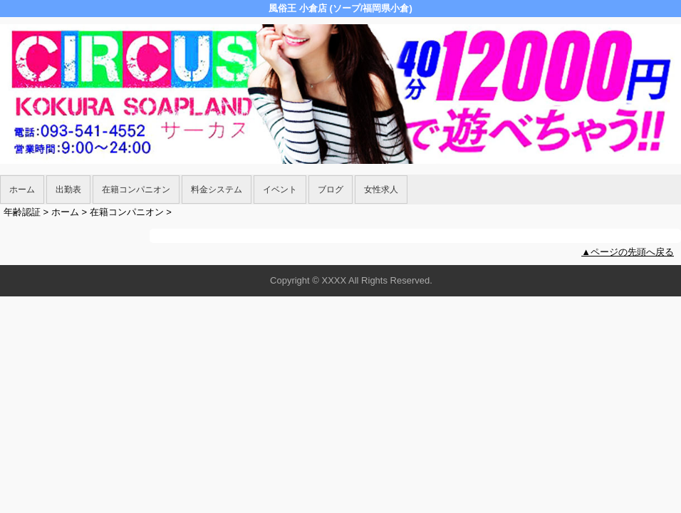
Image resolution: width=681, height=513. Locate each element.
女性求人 (381, 190)
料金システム (216, 190)
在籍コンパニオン (136, 190)
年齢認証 (22, 212)
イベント (280, 190)
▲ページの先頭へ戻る (627, 252)
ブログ (330, 190)
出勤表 (68, 190)
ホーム (22, 190)
